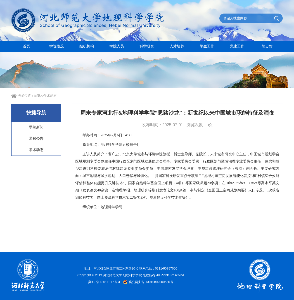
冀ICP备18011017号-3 (104, 282)
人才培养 (177, 46)
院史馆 (267, 46)
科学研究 (147, 46)
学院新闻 (36, 127)
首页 (26, 46)
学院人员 (116, 46)
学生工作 (207, 46)
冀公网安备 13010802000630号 (147, 282)
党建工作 (237, 46)
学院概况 (56, 46)
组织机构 (86, 46)
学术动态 (50, 96)
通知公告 (36, 138)
